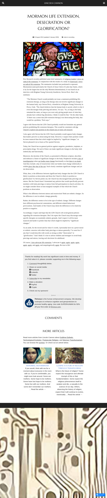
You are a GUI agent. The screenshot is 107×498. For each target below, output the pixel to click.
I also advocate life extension (41, 243)
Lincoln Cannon (53, 3)
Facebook (34, 270)
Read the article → (38, 389)
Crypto (33, 287)
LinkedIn (33, 272)
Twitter (32, 275)
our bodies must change (46, 161)
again (63, 243)
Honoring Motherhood (37, 366)
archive (42, 343)
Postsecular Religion (50, 340)
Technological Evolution (32, 340)
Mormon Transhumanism (72, 340)
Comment (33, 263)
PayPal (33, 284)
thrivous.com (56, 307)
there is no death (75, 161)
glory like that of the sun (37, 166)
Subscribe (33, 278)
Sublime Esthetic (66, 337)
